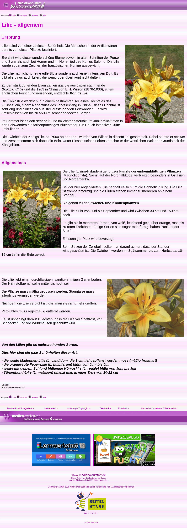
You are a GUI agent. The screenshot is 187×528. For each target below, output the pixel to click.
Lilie (43, 16)
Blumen (33, 16)
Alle (12, 16)
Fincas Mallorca (91, 522)
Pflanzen (22, 16)
